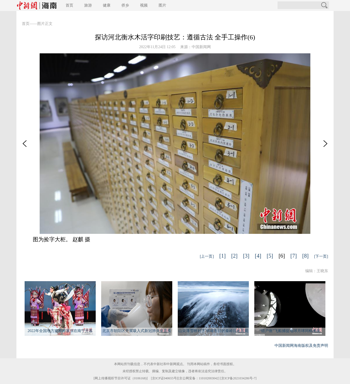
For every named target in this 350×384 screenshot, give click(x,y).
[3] (246, 256)
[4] (258, 256)
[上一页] (207, 256)
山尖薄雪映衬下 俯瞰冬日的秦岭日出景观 (213, 331)
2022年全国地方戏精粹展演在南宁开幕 (60, 331)
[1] (222, 256)
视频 (144, 5)
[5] (270, 256)
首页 (69, 5)
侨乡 (125, 5)
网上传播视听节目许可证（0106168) (121, 378)
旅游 (88, 5)
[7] (293, 256)
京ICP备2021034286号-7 (238, 378)
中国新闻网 (201, 47)
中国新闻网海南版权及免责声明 (301, 346)
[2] (234, 256)
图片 (162, 5)
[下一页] (321, 256)
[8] (305, 256)
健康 (106, 5)
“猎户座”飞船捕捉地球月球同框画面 (289, 331)
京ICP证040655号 (164, 378)
